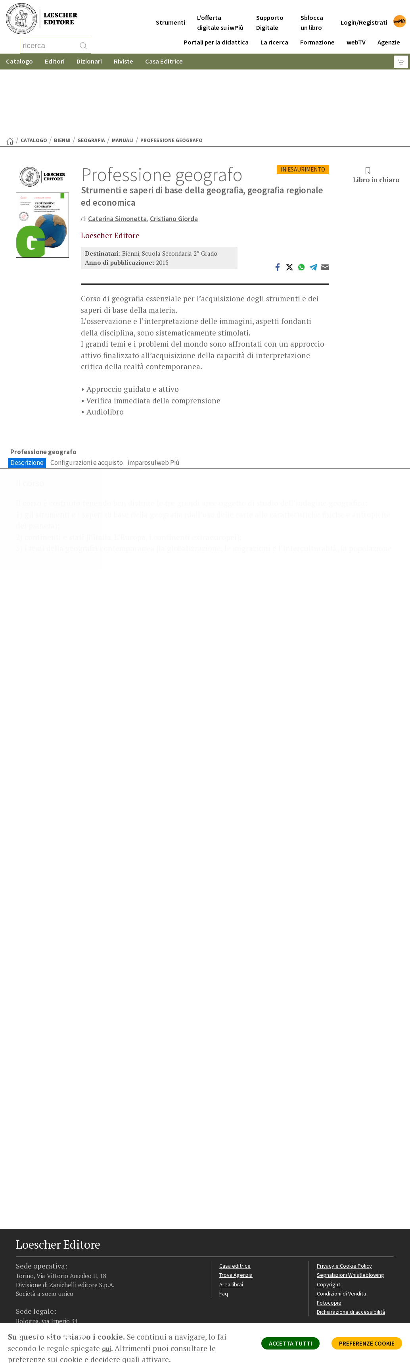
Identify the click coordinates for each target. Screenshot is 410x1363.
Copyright (329, 1229)
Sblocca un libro (312, 17)
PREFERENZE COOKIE (361, 1345)
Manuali (123, 76)
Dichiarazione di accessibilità (353, 1257)
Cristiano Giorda (183, 155)
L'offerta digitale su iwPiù (220, 17)
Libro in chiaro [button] (373, 112)
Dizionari (89, 61)
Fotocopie (330, 1248)
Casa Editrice (164, 61)
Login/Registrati (364, 16)
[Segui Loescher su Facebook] (23, 1286)
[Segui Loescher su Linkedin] (54, 1286)
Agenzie (388, 36)
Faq (223, 1239)
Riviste (123, 61)
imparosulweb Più (154, 399)
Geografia (91, 76)
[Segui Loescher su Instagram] (38, 1286)
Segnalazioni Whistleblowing (353, 1220)
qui (107, 1348)
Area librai (231, 1229)
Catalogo (19, 61)
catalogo (34, 76)
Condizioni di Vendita (343, 1239)
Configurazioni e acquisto (86, 399)
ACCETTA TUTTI (275, 1345)
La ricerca (274, 36)
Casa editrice (235, 1210)
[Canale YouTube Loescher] (69, 1286)
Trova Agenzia (237, 1220)
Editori (55, 61)
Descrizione (27, 399)
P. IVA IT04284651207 (43, 1317)
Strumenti (170, 16)
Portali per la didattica (216, 36)
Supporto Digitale (270, 17)
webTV (356, 36)
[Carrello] (401, 61)
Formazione (317, 36)
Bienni (62, 76)
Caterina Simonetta (120, 155)
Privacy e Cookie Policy (346, 1210)
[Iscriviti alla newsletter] (85, 1284)
